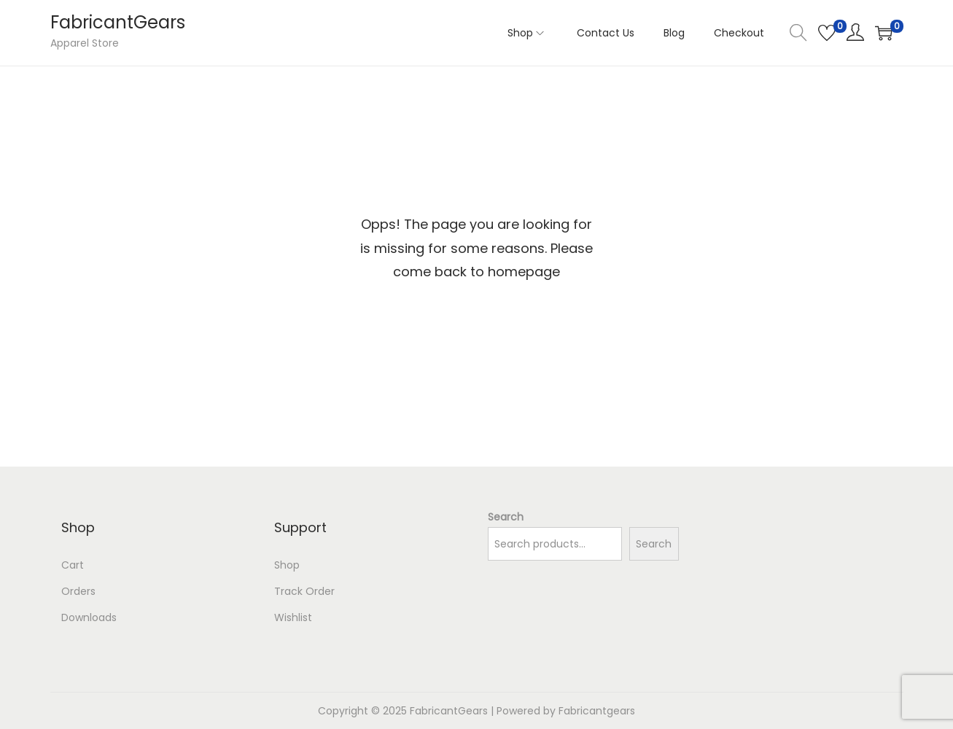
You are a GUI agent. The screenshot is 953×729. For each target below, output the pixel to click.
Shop (287, 565)
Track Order (304, 591)
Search (506, 517)
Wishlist (293, 617)
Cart (72, 565)
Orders (78, 591)
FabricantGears (117, 22)
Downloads (89, 617)
